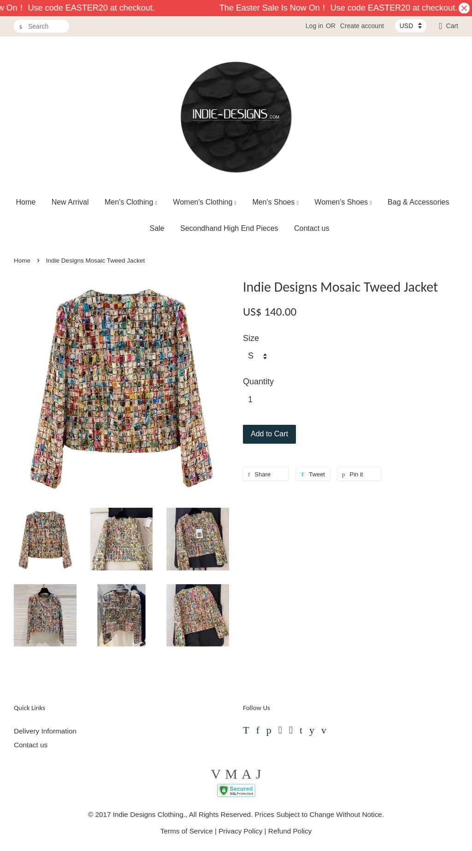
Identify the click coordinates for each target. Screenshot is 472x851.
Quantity (258, 381)
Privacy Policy (240, 831)
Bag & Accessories (418, 202)
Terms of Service (186, 831)
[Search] (41, 26)
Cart (452, 25)
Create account (362, 25)
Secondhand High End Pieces (229, 228)
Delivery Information (45, 731)
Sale (156, 228)
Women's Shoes (343, 202)
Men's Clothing (131, 202)
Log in (314, 25)
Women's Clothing (204, 202)
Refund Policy (290, 831)
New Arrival (70, 202)
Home (26, 202)
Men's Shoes (275, 202)
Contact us (311, 228)
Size (251, 338)
